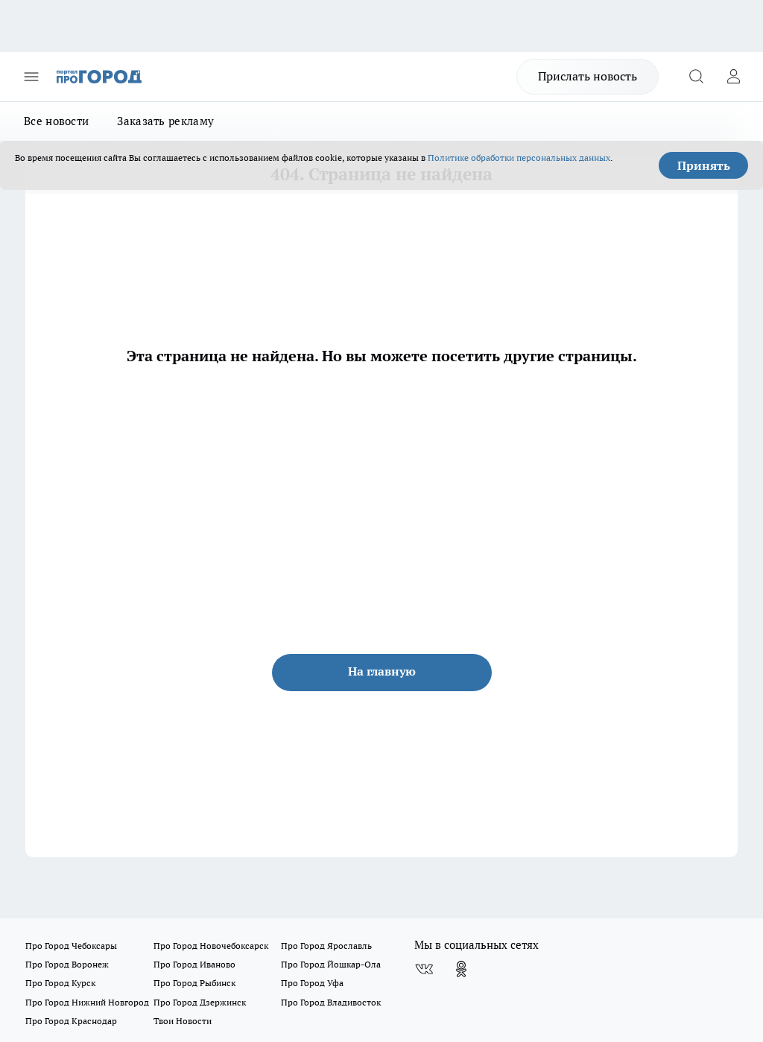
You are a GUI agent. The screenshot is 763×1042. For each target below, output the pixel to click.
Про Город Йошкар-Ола (331, 964)
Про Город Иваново (194, 964)
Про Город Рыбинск (194, 982)
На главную (382, 671)
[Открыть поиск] (696, 77)
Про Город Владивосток (331, 1002)
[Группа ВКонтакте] (424, 969)
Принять (703, 165)
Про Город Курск (60, 982)
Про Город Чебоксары (71, 945)
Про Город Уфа (312, 982)
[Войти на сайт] (733, 77)
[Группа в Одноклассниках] (461, 969)
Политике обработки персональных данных (519, 157)
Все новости (56, 121)
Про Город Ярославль (326, 945)
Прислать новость (587, 76)
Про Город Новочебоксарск (210, 945)
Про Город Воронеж (67, 964)
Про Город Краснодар (71, 1020)
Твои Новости (182, 1020)
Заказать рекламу (165, 121)
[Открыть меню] (31, 77)
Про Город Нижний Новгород (87, 1002)
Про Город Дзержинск (199, 1002)
